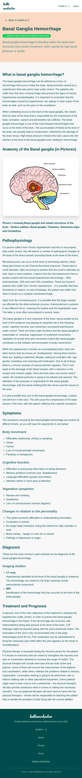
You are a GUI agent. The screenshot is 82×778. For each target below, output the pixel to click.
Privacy (41, 745)
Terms (41, 753)
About (76, 6)
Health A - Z (64, 6)
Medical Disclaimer (41, 761)
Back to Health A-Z (17, 20)
